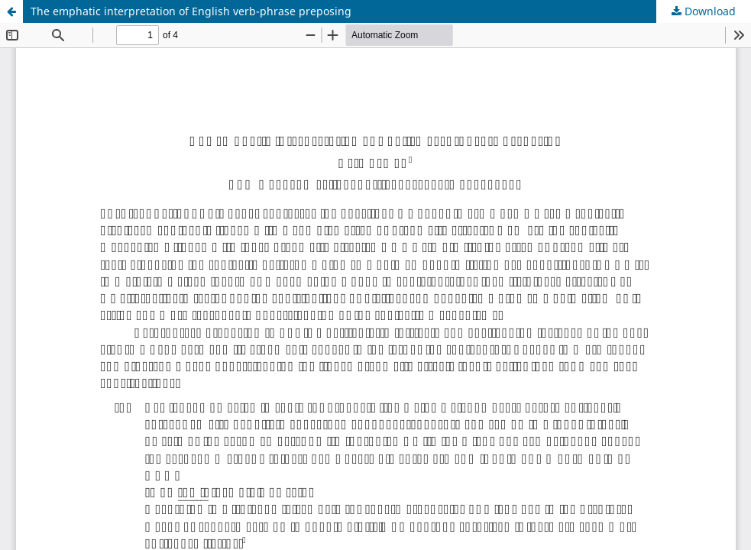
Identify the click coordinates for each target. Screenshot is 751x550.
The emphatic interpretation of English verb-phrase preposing (191, 11)
